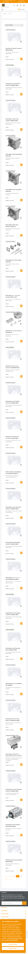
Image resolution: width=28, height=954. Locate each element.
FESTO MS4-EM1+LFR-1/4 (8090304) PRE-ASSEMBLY (14, 684)
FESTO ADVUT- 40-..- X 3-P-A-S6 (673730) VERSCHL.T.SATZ (13, 296)
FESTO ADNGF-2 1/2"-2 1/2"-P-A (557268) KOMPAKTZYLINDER (13, 578)
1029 (6, 879)
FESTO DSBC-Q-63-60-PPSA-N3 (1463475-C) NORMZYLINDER (12, 402)
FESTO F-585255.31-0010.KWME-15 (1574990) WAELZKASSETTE (13, 472)
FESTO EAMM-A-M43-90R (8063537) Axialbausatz (14, 190)
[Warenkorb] (24, 5)
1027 (18, 876)
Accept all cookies (13, 944)
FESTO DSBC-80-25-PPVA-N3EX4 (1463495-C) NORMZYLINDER (13, 614)
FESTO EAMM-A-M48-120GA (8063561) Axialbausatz (12, 225)
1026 (14, 876)
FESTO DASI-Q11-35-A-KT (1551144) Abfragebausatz (14, 331)
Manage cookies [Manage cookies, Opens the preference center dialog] (13, 948)
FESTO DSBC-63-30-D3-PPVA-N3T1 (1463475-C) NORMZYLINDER (13, 508)
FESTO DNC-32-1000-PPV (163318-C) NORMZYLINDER (14, 49)
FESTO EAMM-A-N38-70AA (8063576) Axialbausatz (14, 155)
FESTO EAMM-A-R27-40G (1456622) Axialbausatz (13, 261)
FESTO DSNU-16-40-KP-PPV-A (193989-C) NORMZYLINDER (12, 120)
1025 (11, 876)
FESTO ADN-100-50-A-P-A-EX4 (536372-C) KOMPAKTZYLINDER (13, 719)
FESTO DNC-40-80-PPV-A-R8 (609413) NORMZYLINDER (14, 861)
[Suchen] (14, 5)
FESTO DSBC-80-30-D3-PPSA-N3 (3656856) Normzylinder (13, 825)
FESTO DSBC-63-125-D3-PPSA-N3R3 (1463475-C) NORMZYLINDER (14, 790)
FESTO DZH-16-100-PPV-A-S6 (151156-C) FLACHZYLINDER (12, 437)
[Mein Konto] (21, 5)
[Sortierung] (14, 25)
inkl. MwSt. (22, 9)
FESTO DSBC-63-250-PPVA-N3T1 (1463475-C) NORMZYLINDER (13, 84)
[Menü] (2, 9)
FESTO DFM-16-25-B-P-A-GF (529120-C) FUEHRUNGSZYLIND (12, 367)
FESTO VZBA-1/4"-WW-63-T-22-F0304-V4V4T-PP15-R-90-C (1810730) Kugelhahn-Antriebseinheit (14, 755)
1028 (21, 876)
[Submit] (25, 903)
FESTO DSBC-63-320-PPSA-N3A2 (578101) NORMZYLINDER (13, 649)
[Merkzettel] (17, 5)
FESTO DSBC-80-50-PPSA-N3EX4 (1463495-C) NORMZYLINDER (13, 543)
